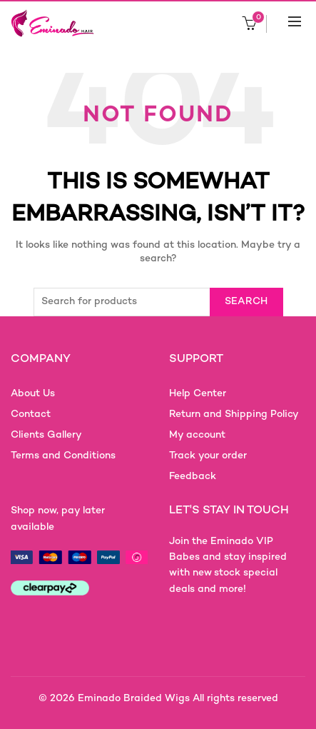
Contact (31, 414)
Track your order (208, 456)
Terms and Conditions (63, 456)
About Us (33, 393)
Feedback (192, 476)
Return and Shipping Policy (234, 414)
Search (246, 301)
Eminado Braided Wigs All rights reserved (178, 698)
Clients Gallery (46, 435)
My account (197, 435)
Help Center (197, 393)
